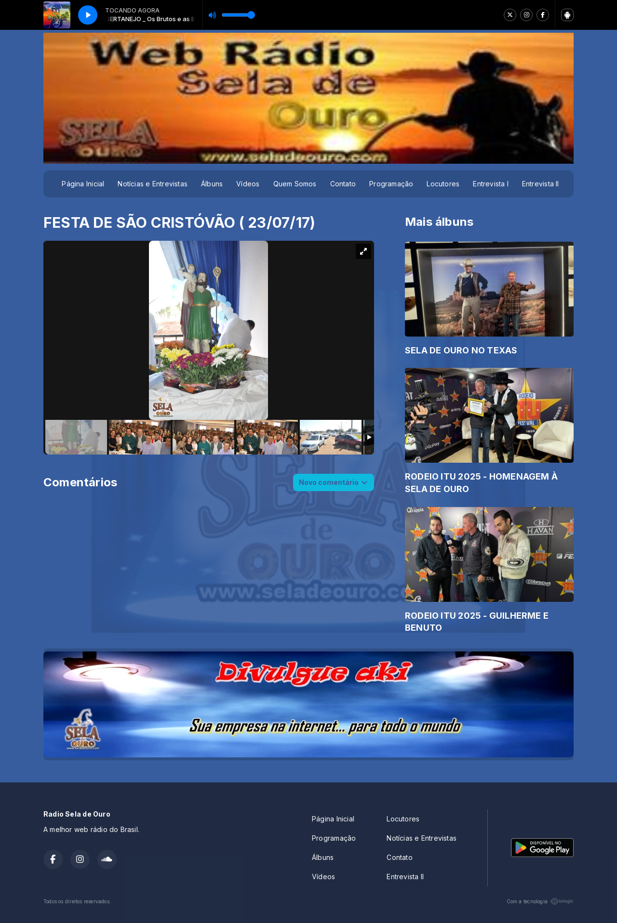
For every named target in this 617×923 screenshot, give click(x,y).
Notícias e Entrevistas (153, 184)
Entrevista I (491, 184)
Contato (343, 184)
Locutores (443, 184)
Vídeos (247, 184)
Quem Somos (295, 184)
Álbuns (212, 184)
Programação (391, 184)
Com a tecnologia (540, 901)
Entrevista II (540, 184)
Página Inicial (83, 184)
